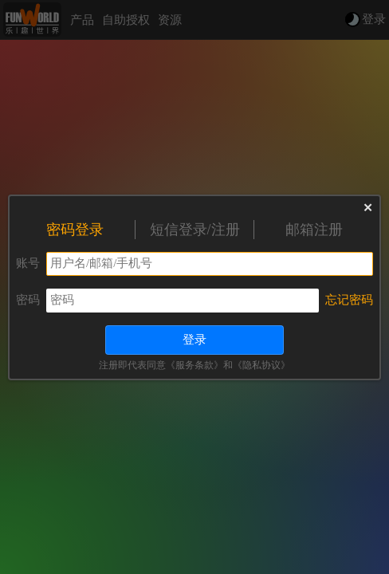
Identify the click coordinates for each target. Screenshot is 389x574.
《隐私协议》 (261, 365)
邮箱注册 (314, 230)
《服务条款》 (194, 365)
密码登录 (75, 230)
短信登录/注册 (195, 230)
